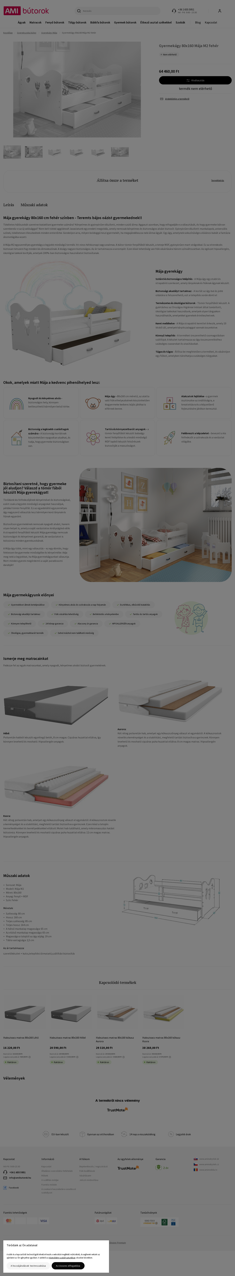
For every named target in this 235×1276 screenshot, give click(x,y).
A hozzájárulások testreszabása (28, 1265)
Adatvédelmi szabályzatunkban (62, 1257)
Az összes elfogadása (68, 1265)
